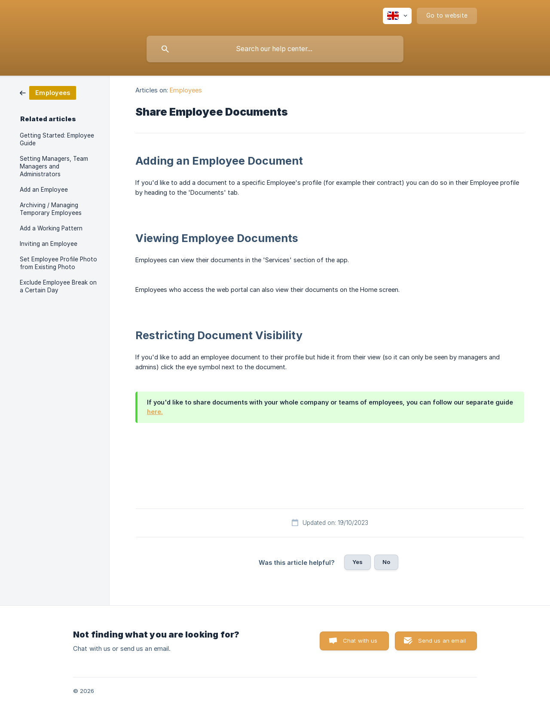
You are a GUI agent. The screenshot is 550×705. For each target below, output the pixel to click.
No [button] (386, 561)
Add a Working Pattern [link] (51, 228)
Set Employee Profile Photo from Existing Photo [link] (58, 263)
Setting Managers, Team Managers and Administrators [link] (54, 166)
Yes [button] (357, 561)
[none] (397, 16)
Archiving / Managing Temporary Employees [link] (51, 209)
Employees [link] (186, 90)
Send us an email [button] (442, 640)
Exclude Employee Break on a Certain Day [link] (58, 286)
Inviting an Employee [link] (48, 243)
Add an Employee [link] (44, 189)
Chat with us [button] (360, 640)
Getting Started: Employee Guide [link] (57, 139)
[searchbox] (275, 49)
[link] (48, 92)
